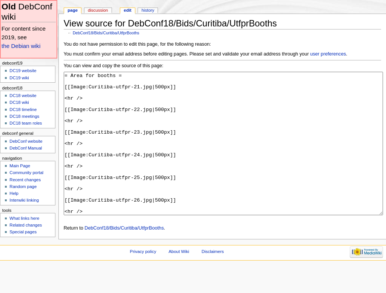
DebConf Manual (25, 148)
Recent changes (25, 179)
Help (13, 193)
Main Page (19, 165)
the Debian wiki (21, 46)
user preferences (328, 54)
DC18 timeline (23, 109)
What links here (24, 218)
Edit (127, 10)
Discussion (98, 10)
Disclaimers (213, 280)
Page (72, 10)
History (148, 10)
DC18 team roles (25, 123)
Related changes (25, 225)
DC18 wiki (19, 102)
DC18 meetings (24, 116)
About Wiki (178, 280)
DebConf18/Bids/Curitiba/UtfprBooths (106, 33)
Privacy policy (143, 280)
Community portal (26, 172)
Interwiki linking (24, 200)
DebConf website (25, 141)
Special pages (23, 232)
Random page (23, 186)
